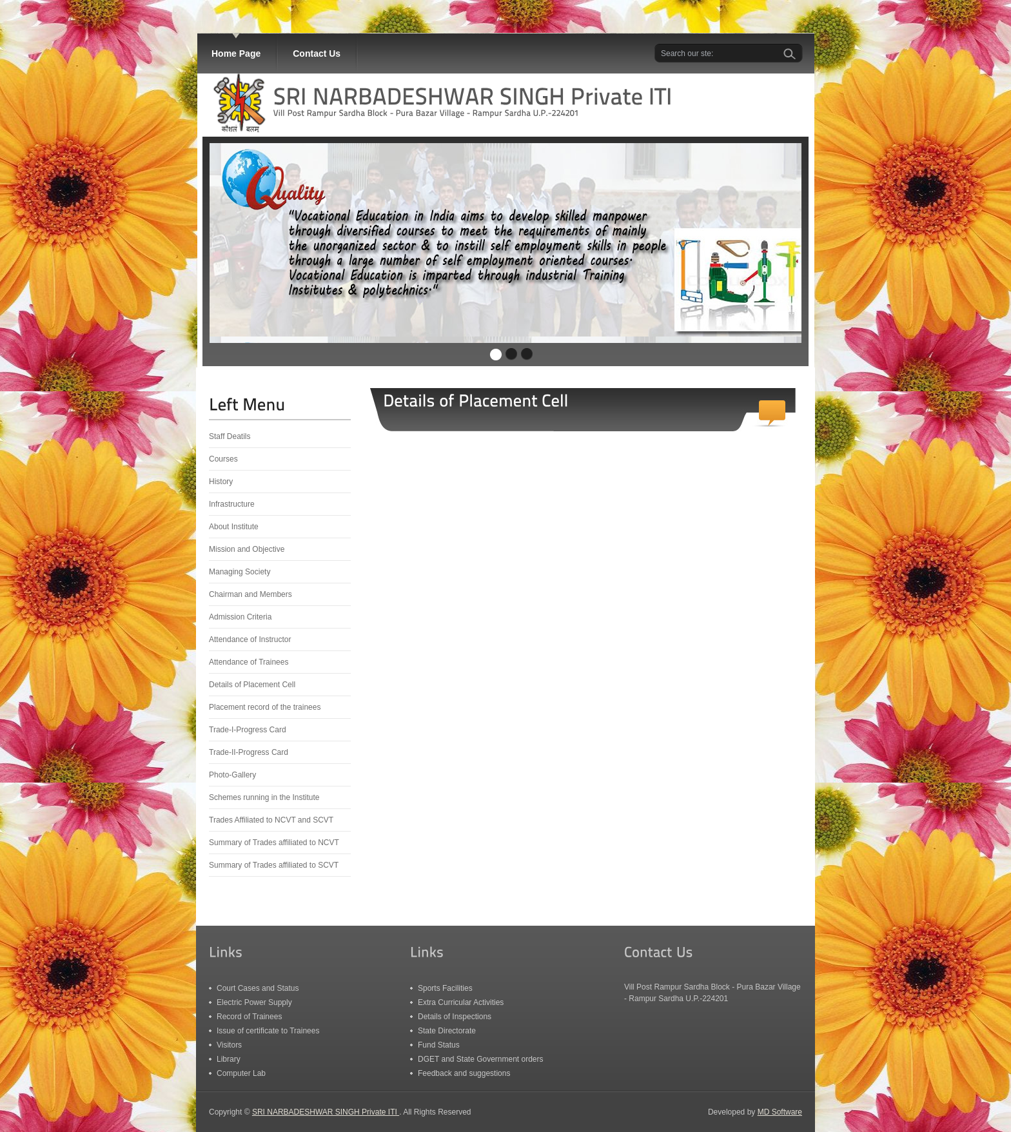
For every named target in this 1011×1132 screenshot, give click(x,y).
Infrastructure (232, 504)
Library (228, 1059)
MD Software (780, 1112)
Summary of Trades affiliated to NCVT (274, 842)
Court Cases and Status (258, 988)
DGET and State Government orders (481, 1059)
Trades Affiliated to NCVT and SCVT (271, 820)
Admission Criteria (240, 616)
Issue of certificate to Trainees (268, 1030)
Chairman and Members (250, 594)
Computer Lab (241, 1073)
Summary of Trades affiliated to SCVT (274, 865)
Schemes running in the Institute (264, 797)
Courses (223, 459)
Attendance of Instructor (250, 639)
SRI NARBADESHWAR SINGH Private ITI (325, 1112)
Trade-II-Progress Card (248, 752)
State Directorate (447, 1030)
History (221, 481)
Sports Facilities (445, 988)
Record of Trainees (249, 1016)
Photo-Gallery (232, 774)
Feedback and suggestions (464, 1073)
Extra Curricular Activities (461, 1002)
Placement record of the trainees (264, 707)
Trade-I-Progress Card (247, 729)
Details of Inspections (454, 1016)
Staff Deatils (229, 436)
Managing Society (239, 571)
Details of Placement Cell (252, 684)
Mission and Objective (246, 549)
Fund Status (439, 1044)
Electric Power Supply (254, 1002)
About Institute (234, 526)
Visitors (229, 1044)
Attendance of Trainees (248, 662)
